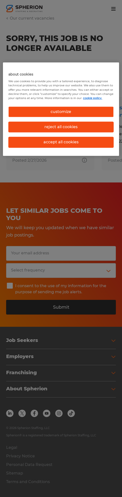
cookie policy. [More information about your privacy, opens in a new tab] (92, 98)
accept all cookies (61, 142)
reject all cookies (61, 126)
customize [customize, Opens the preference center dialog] (61, 111)
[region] (61, 109)
